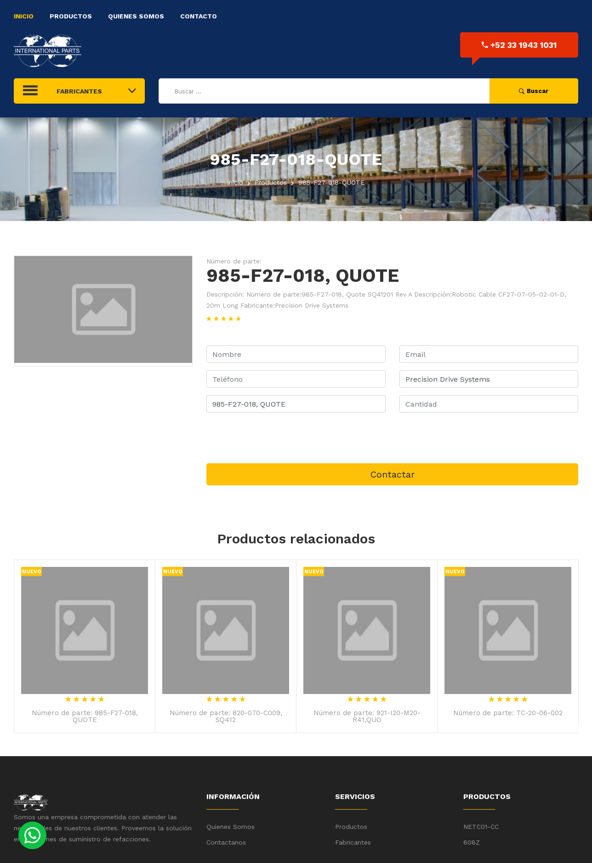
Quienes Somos (136, 16)
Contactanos (226, 842)
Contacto (198, 16)
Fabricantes (353, 842)
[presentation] (276, 438)
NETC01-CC (481, 826)
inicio (235, 182)
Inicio (24, 16)
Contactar (392, 474)
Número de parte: (234, 261)
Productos (71, 16)
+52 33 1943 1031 (519, 45)
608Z (471, 842)
